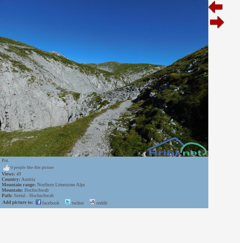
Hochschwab (36, 190)
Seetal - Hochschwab (34, 195)
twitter (74, 203)
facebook (48, 203)
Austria (28, 179)
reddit (98, 203)
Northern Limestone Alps (61, 184)
